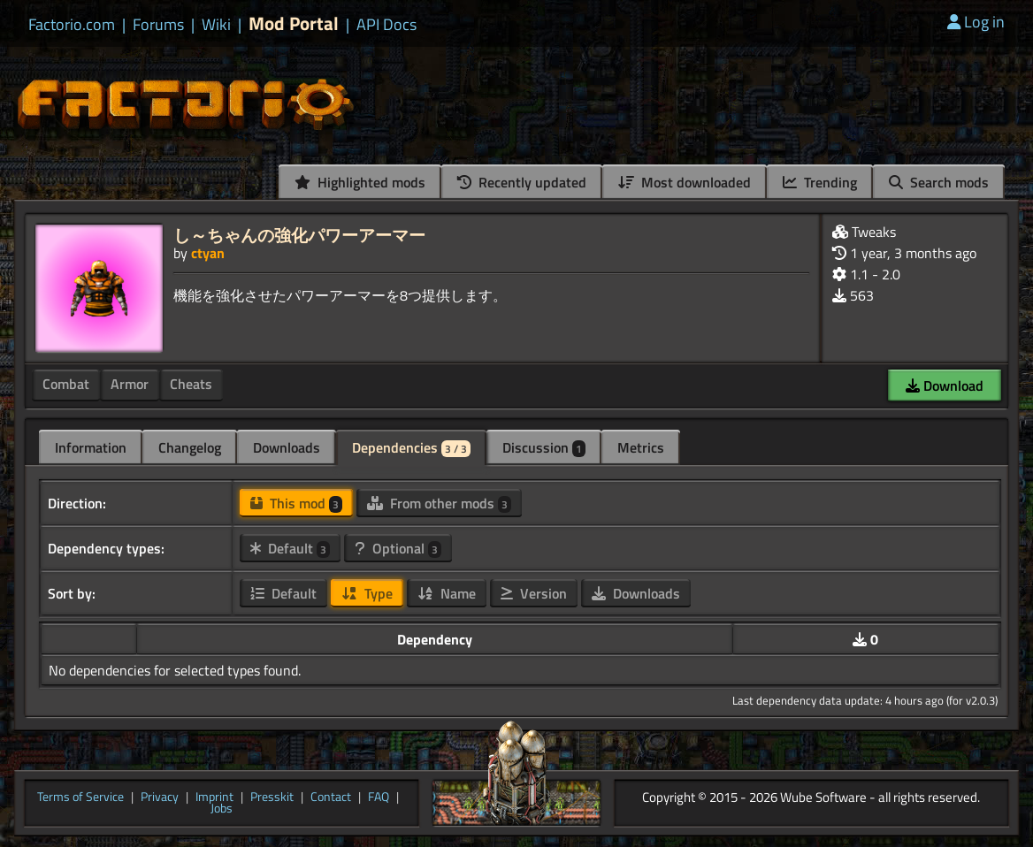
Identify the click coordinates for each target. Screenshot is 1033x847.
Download (944, 385)
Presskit (272, 797)
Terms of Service (80, 797)
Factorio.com (71, 25)
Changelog (189, 447)
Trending (820, 182)
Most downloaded (684, 182)
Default (290, 548)
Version (534, 593)
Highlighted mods (360, 182)
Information (90, 447)
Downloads (286, 447)
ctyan (208, 252)
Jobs (221, 809)
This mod (296, 503)
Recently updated (521, 182)
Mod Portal (294, 23)
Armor (130, 383)
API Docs (386, 25)
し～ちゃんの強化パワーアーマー (299, 235)
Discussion (543, 447)
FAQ (378, 797)
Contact (330, 797)
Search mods (939, 182)
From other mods (439, 503)
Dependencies (411, 447)
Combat (65, 383)
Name (446, 593)
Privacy (160, 797)
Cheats (191, 383)
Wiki (216, 25)
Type (367, 593)
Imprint (214, 797)
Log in (976, 22)
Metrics (640, 447)
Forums (158, 25)
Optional (398, 548)
